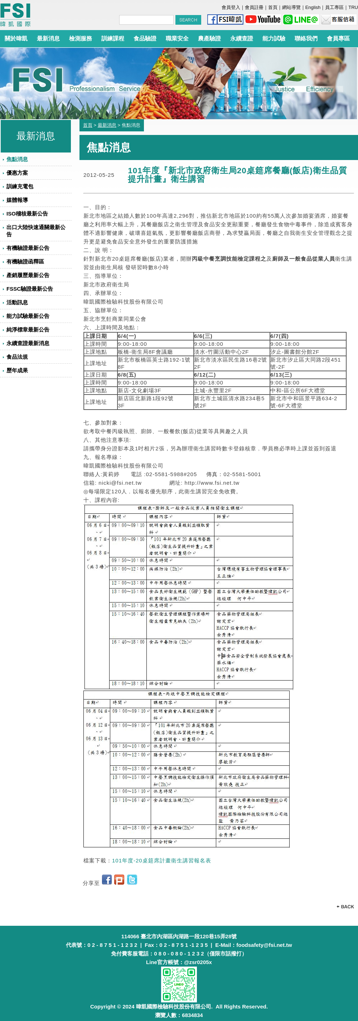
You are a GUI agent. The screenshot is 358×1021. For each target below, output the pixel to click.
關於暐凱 (16, 38)
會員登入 (231, 7)
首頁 (272, 7)
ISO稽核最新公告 (27, 214)
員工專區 (334, 7)
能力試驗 (273, 38)
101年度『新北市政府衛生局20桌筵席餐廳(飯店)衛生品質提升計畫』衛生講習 (237, 175)
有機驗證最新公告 (27, 248)
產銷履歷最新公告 (27, 275)
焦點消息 (17, 159)
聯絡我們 (306, 38)
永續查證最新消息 (27, 343)
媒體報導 (17, 200)
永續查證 (241, 38)
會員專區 (338, 38)
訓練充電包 (19, 186)
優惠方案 (17, 173)
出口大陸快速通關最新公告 (36, 230)
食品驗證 (145, 38)
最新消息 (48, 38)
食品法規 (17, 357)
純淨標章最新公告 (27, 329)
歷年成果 (17, 370)
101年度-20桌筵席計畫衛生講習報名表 (161, 860)
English (313, 7)
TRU (353, 7)
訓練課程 (112, 38)
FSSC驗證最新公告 (29, 289)
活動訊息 (17, 302)
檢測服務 (80, 38)
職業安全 (177, 38)
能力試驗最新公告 (27, 316)
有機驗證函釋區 (25, 261)
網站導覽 (291, 7)
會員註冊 (254, 7)
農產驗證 (209, 38)
